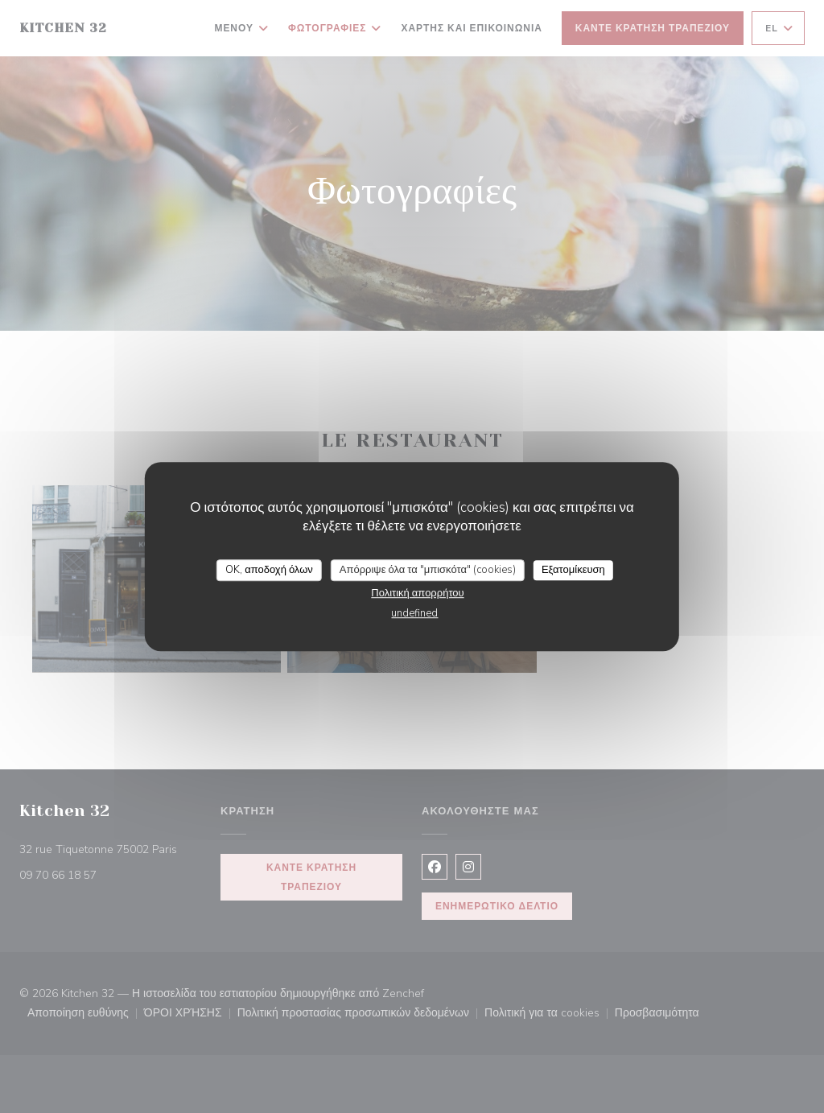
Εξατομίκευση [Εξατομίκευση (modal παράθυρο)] (573, 570)
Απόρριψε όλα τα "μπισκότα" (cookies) (428, 570)
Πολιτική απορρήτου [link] (417, 593)
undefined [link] (414, 613)
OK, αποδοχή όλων (269, 570)
